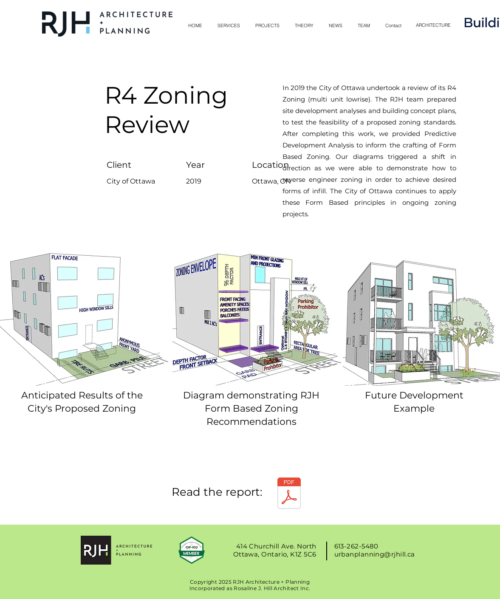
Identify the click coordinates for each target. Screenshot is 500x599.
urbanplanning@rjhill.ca (374, 554)
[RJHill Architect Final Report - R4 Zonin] (289, 494)
